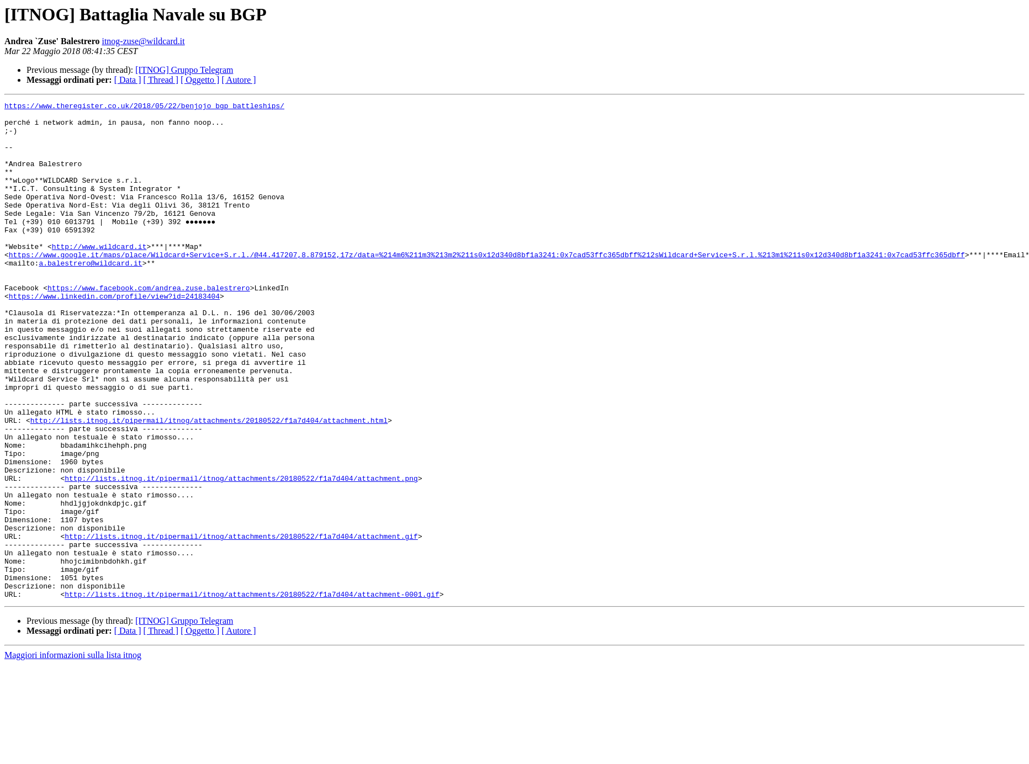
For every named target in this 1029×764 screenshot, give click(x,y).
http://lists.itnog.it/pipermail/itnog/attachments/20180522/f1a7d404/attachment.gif (241, 624)
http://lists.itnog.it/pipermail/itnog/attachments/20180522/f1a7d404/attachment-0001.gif (252, 693)
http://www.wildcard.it (99, 276)
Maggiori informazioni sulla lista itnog (72, 754)
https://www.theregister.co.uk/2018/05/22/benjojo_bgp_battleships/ (144, 107)
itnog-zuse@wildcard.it (143, 41)
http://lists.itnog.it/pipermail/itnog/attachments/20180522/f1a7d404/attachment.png (241, 554)
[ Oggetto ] (200, 79)
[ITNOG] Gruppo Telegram (184, 70)
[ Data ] (127, 79)
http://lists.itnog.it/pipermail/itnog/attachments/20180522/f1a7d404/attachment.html (209, 485)
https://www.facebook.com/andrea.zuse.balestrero (148, 326)
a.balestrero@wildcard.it (90, 296)
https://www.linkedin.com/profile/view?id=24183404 (114, 336)
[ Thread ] (161, 79)
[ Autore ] (238, 79)
